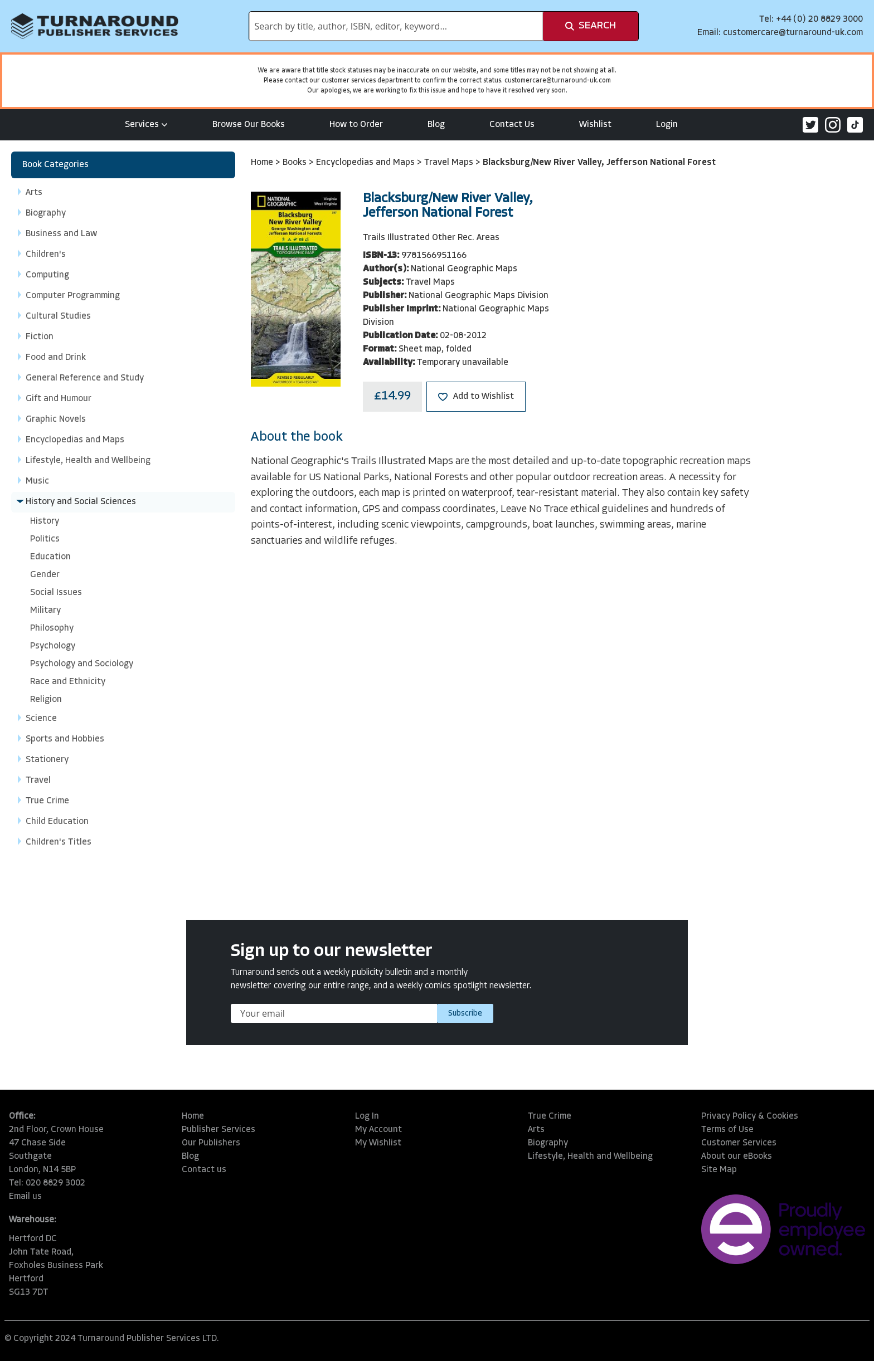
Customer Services (738, 1143)
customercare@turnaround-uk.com (793, 32)
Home (263, 162)
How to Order (356, 124)
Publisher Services (218, 1129)
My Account (378, 1129)
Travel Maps (449, 162)
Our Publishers (211, 1143)
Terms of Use (727, 1129)
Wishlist (595, 124)
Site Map (719, 1169)
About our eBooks (736, 1156)
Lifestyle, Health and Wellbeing (590, 1156)
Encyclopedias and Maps (366, 162)
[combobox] (396, 26)
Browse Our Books (248, 124)
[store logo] (94, 26)
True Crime (549, 1116)
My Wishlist (378, 1143)
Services (146, 124)
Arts (536, 1129)
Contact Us (512, 124)
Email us (25, 1196)
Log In (367, 1116)
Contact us (204, 1169)
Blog (436, 124)
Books (296, 162)
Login (667, 124)
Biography (548, 1143)
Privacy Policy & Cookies (749, 1116)
